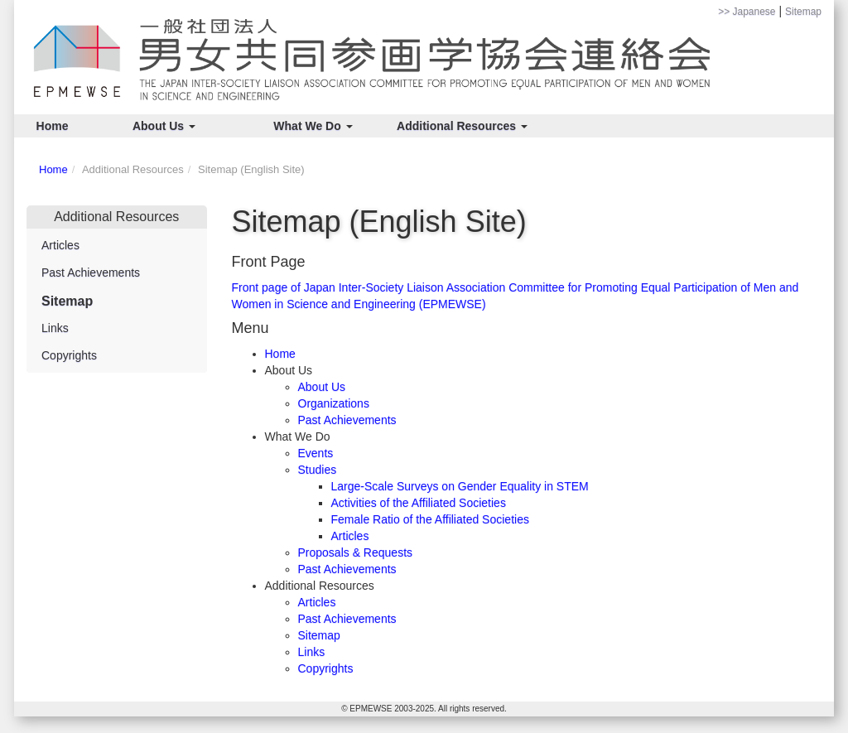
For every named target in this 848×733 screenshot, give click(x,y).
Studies (317, 469)
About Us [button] (163, 126)
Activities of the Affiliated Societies (418, 502)
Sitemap (803, 11)
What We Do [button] (312, 126)
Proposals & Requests (355, 552)
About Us (322, 386)
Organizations (333, 403)
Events (316, 453)
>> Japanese (746, 11)
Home (52, 126)
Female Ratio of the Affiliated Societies (430, 519)
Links (311, 651)
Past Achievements (347, 420)
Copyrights (326, 668)
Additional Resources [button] (462, 126)
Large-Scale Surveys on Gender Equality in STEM (460, 486)
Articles (350, 536)
